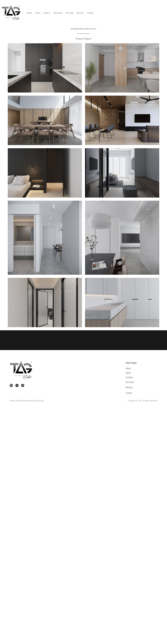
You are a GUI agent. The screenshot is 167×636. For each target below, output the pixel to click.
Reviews (129, 387)
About (128, 372)
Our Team (130, 382)
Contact (129, 392)
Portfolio (129, 377)
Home (128, 368)
